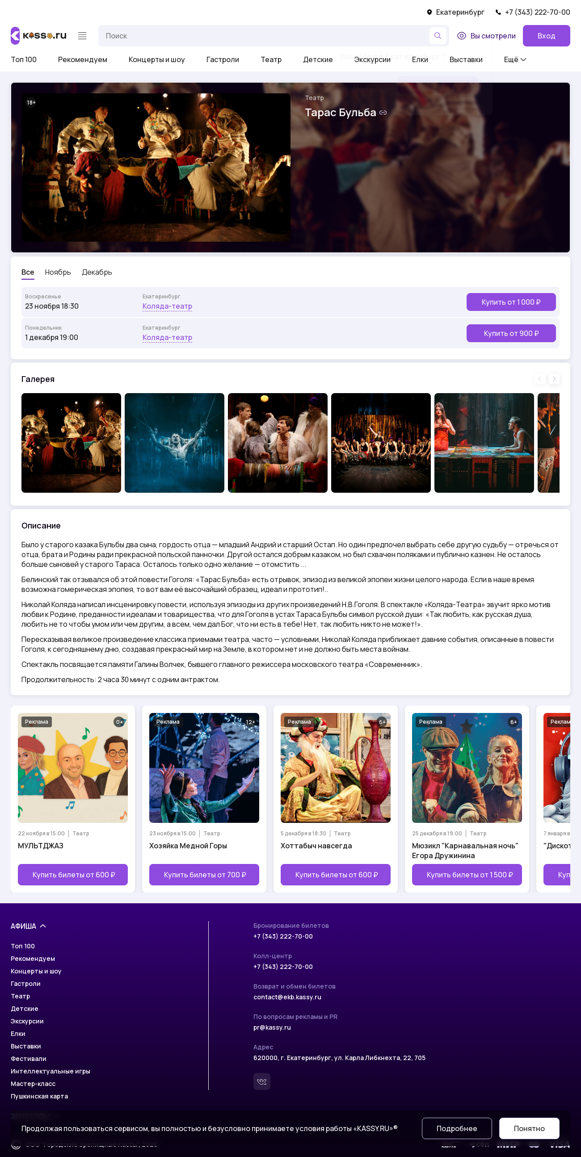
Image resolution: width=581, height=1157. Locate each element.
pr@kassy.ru (272, 1027)
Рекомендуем (82, 59)
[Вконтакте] (261, 1081)
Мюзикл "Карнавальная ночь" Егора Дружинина (465, 850)
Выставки (26, 1046)
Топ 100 (24, 59)
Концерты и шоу (157, 59)
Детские (24, 1008)
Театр (271, 59)
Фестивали (28, 1058)
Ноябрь (58, 272)
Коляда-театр (167, 306)
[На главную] (38, 36)
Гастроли (222, 59)
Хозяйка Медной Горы (188, 846)
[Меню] (82, 36)
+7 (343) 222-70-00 (532, 12)
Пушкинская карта (39, 1096)
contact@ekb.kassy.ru (287, 997)
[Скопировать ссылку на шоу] (383, 113)
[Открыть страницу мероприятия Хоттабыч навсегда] (336, 799)
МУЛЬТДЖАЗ (40, 846)
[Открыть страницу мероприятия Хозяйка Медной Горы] (204, 799)
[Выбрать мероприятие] (290, 302)
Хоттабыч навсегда (316, 846)
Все (27, 272)
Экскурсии (27, 1021)
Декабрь (97, 272)
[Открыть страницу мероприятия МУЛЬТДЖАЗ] (73, 799)
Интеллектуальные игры (50, 1071)
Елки (18, 1033)
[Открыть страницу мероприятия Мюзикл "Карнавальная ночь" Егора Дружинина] (467, 799)
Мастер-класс (33, 1083)
